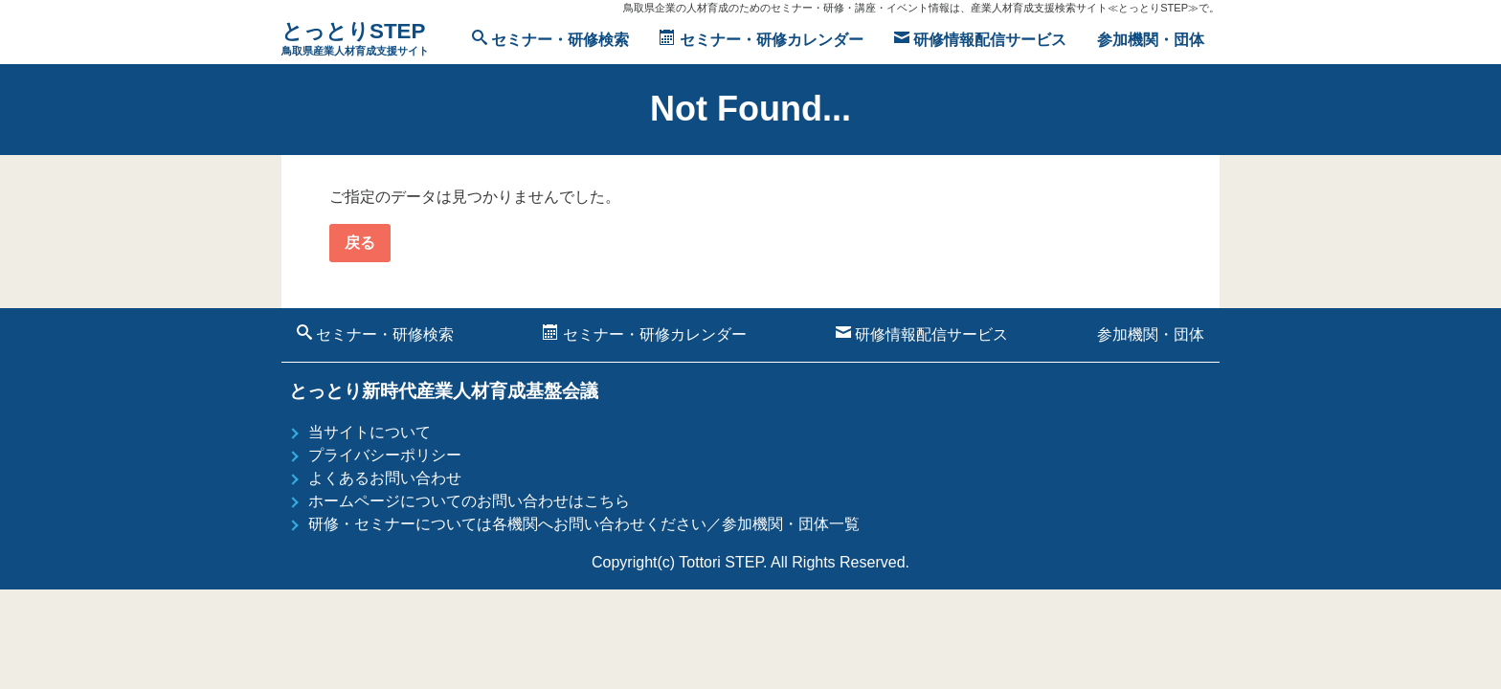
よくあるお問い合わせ (384, 478)
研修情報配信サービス (980, 39)
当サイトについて (369, 432)
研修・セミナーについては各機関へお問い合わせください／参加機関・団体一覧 (584, 524)
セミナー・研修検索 (550, 39)
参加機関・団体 (1150, 40)
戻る (360, 242)
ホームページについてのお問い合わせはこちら (469, 501)
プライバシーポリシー (384, 455)
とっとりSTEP (355, 39)
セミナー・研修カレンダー (761, 39)
